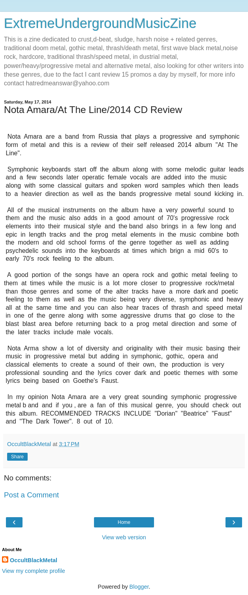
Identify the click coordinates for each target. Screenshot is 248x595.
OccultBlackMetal (33, 560)
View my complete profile (33, 571)
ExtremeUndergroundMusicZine (100, 23)
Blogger (139, 587)
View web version (124, 537)
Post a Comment (31, 495)
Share (17, 456)
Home (124, 522)
